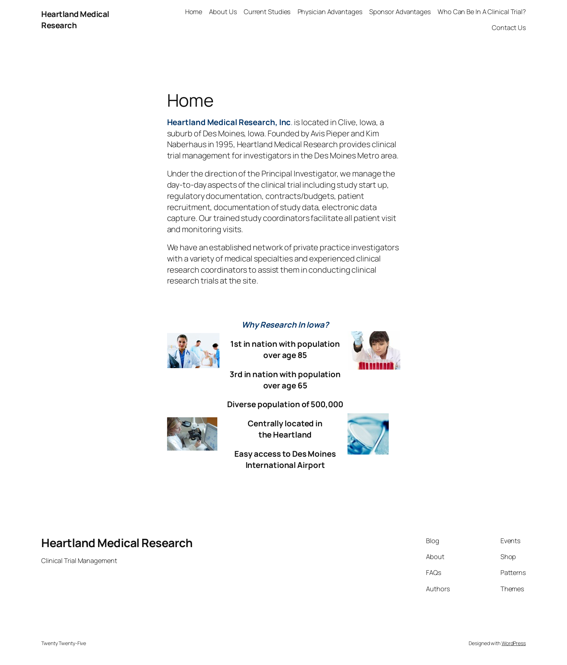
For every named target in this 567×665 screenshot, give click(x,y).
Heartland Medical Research (75, 20)
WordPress (514, 643)
